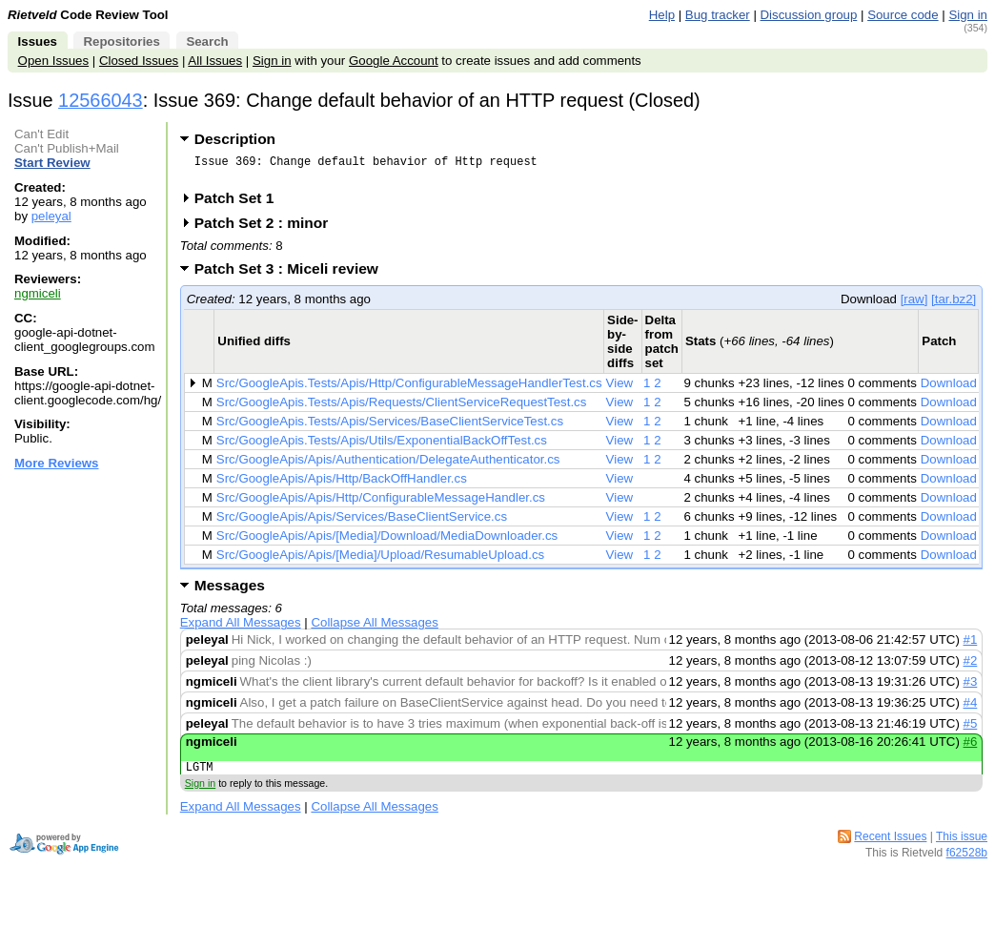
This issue (961, 845)
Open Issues (53, 60)
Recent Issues (890, 845)
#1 (971, 645)
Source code (902, 15)
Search (207, 41)
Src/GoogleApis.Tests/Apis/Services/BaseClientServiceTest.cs (389, 427)
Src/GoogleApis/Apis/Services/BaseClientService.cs (361, 522)
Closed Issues (138, 60)
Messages (229, 591)
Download (949, 389)
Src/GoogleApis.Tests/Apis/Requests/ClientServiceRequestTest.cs (401, 408)
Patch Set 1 (240, 204)
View (620, 389)
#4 (971, 708)
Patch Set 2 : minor (267, 228)
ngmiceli (37, 293)
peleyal (51, 216)
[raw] (914, 305)
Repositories (121, 41)
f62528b (966, 861)
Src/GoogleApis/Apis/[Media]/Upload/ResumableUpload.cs (380, 560)
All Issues (215, 60)
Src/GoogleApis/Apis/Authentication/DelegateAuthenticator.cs (388, 465)
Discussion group (809, 15)
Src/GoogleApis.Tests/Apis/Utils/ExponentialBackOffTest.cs (381, 446)
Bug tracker (717, 15)
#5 (971, 729)
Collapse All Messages (374, 628)
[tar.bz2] (953, 305)
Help (662, 15)
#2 (971, 666)
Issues (37, 41)
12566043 (100, 100)
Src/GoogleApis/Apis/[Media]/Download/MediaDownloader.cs (387, 541)
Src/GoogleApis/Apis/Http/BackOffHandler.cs (341, 484)
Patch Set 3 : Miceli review (292, 274)
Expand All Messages (240, 628)
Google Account (393, 60)
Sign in (967, 15)
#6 (971, 747)
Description (234, 139)
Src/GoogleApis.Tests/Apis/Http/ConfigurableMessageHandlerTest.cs (409, 389)
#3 (971, 687)
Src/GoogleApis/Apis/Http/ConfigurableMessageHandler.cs (380, 503)
